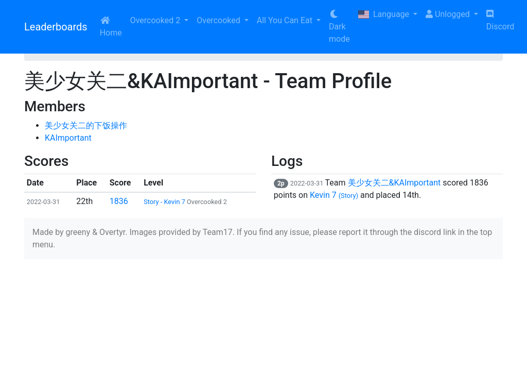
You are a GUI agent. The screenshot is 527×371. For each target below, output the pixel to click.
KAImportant (68, 138)
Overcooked (219, 20)
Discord (500, 20)
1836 (119, 201)
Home (111, 27)
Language (384, 14)
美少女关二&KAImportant (394, 183)
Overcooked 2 (156, 20)
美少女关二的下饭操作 (86, 125)
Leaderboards (55, 27)
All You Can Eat (285, 20)
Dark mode (339, 27)
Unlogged (449, 14)
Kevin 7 (334, 195)
